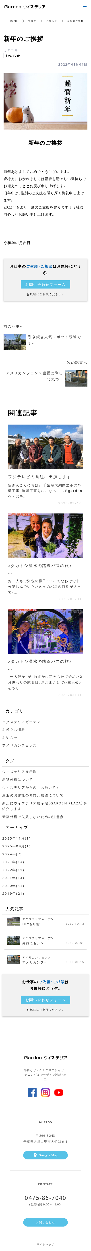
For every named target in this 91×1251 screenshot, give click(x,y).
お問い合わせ (45, 1222)
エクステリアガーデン (21, 721)
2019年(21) (13, 893)
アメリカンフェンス (19, 745)
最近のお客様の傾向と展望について (33, 795)
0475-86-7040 (45, 1197)
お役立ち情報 (13, 729)
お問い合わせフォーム (45, 284)
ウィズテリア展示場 (19, 771)
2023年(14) (13, 861)
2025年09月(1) (16, 846)
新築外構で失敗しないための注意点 (33, 816)
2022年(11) (13, 869)
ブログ (32, 20)
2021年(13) (13, 877)
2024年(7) (12, 854)
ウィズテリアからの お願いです (31, 787)
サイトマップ (45, 1244)
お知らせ (51, 20)
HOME (13, 20)
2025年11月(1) (16, 838)
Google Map (48, 1155)
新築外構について (17, 779)
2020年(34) (13, 885)
